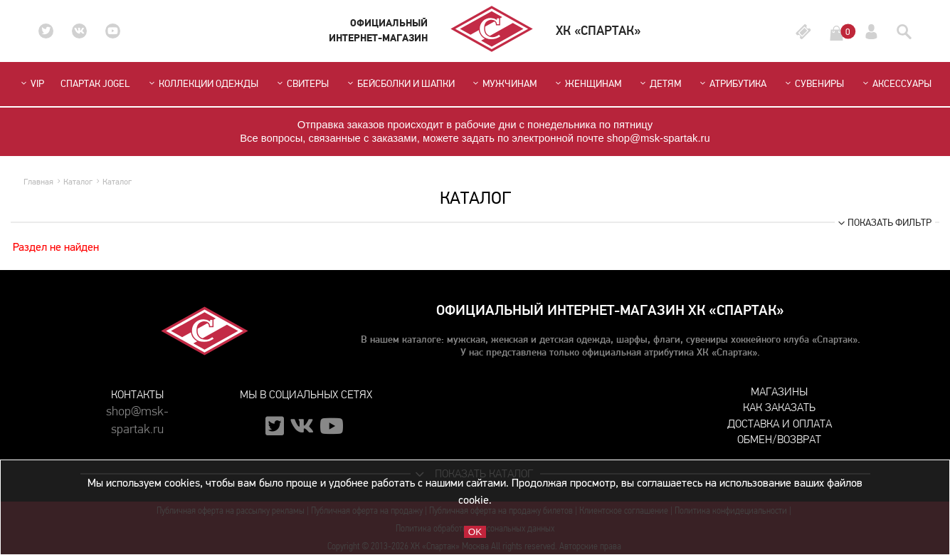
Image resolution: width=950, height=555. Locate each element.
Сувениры (813, 84)
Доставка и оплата (779, 423)
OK (475, 532)
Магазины (779, 391)
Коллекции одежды (202, 84)
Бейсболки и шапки (400, 84)
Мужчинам (503, 84)
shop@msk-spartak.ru (137, 417)
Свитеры (302, 84)
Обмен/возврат (779, 439)
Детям (659, 84)
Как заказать (779, 407)
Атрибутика (731, 84)
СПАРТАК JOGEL (95, 84)
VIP (31, 84)
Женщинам (587, 84)
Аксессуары (895, 84)
